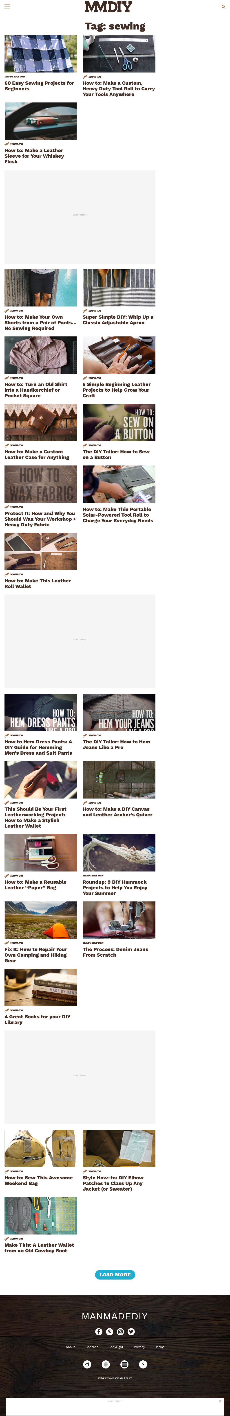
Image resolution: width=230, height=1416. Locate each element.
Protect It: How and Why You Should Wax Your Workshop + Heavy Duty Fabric (40, 519)
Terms (159, 1347)
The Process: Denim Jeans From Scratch (115, 952)
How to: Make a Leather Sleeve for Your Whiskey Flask (34, 156)
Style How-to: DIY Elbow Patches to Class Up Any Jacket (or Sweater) (113, 1183)
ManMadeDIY (115, 1316)
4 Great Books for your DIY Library (37, 1019)
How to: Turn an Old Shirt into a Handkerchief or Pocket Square (35, 389)
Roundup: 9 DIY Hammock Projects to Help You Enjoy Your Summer (115, 887)
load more (115, 1275)
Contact (92, 1347)
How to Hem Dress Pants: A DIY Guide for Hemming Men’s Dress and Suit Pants (38, 747)
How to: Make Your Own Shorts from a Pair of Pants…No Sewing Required (40, 322)
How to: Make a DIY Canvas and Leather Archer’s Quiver (118, 811)
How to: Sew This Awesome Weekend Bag (38, 1180)
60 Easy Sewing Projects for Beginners (39, 85)
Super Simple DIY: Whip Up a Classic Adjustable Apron (118, 319)
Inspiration (14, 76)
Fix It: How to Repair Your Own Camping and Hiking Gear (35, 954)
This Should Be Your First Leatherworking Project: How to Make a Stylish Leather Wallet (35, 817)
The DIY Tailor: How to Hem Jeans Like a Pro (116, 744)
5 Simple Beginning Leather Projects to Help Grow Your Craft (117, 389)
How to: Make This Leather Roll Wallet (37, 583)
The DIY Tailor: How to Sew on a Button (116, 454)
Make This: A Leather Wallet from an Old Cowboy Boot (39, 1247)
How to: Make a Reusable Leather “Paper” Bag (35, 884)
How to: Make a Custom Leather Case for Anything (36, 454)
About (70, 1347)
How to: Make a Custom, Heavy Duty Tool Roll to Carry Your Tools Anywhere (119, 88)
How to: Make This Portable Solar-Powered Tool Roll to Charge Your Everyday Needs (118, 514)
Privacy (139, 1347)
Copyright (115, 1347)
